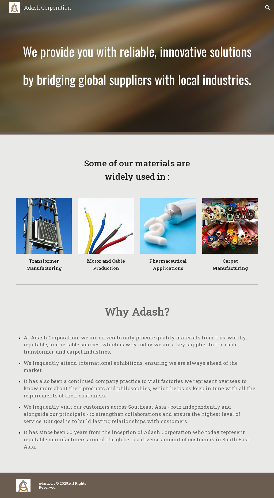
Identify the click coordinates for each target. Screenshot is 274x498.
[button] (267, 7)
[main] (137, 67)
